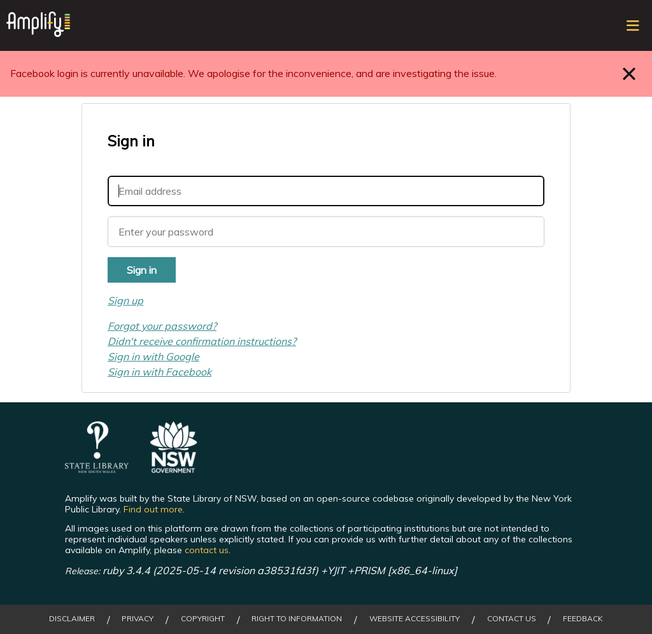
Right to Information (297, 618)
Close (629, 73)
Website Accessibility (414, 618)
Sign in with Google (153, 356)
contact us (207, 550)
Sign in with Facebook (159, 371)
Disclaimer (72, 618)
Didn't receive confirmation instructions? (202, 341)
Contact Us (511, 618)
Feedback (583, 618)
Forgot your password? (162, 326)
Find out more (153, 509)
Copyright (203, 618)
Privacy (137, 618)
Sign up (125, 300)
